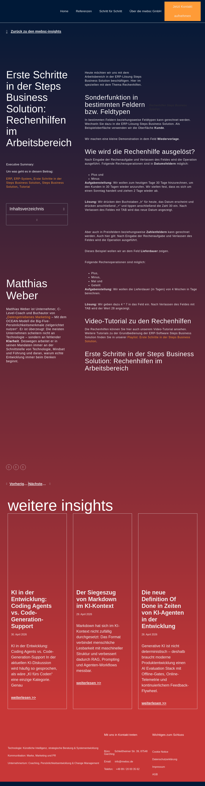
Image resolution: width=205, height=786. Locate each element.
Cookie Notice (160, 756)
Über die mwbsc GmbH (145, 13)
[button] (64, 213)
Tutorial (24, 191)
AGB (155, 778)
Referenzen (84, 13)
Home (64, 13)
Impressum (158, 771)
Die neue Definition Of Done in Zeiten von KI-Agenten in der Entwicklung (163, 613)
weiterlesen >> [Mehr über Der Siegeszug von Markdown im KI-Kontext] (88, 687)
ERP (9, 183)
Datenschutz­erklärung (164, 763)
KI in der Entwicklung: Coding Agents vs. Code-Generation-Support (31, 613)
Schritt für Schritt (110, 13)
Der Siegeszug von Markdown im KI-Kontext (96, 603)
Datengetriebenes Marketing (28, 321)
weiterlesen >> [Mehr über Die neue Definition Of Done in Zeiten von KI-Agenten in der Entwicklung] (154, 707)
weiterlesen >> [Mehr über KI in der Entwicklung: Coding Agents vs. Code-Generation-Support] (23, 702)
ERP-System (23, 183)
